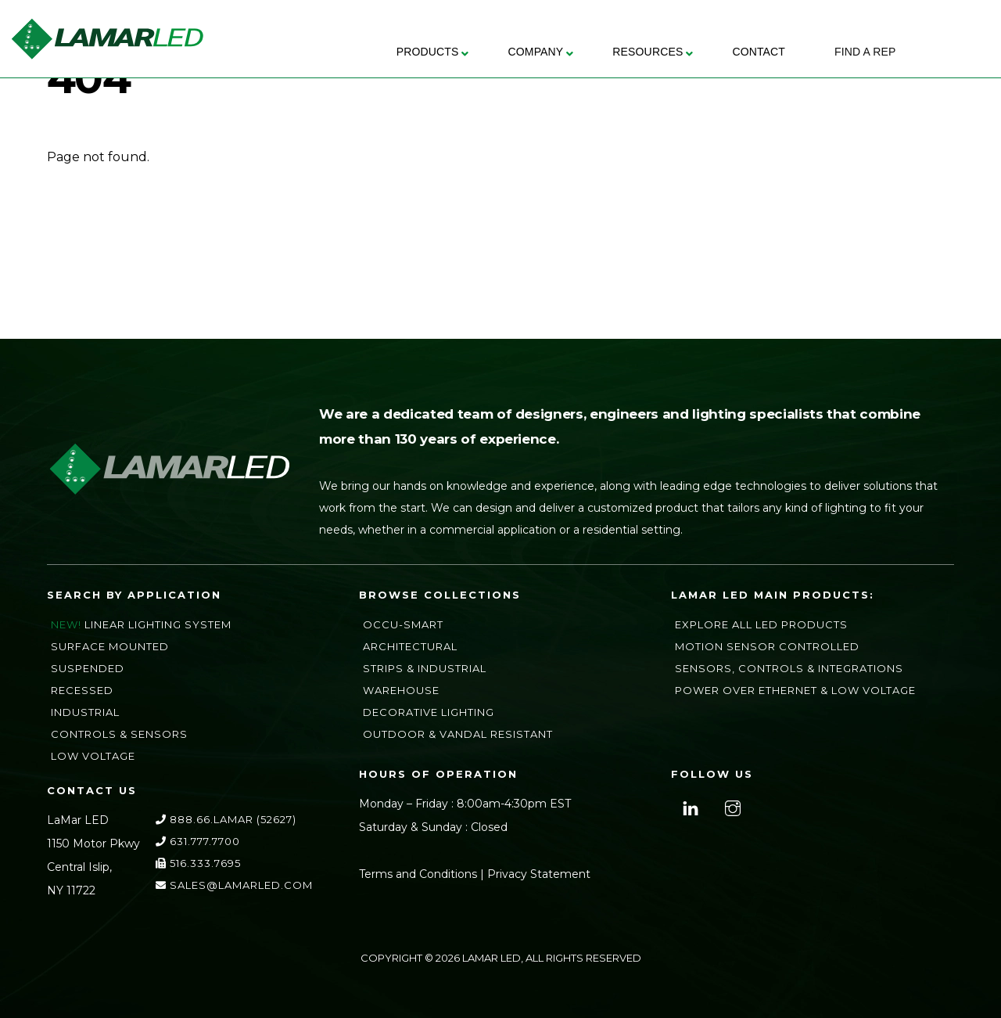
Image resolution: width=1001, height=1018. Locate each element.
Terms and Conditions (418, 874)
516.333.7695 (198, 863)
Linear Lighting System (157, 624)
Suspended (87, 668)
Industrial (85, 712)
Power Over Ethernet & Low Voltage (795, 690)
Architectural (410, 646)
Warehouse (401, 690)
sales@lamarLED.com (234, 885)
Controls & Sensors (119, 734)
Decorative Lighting (428, 712)
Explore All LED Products (761, 624)
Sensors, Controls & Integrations (789, 668)
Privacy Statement (538, 874)
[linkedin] (688, 806)
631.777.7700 (198, 841)
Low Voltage (93, 756)
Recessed (82, 690)
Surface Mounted (110, 646)
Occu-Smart (403, 624)
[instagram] (730, 806)
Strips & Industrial (424, 668)
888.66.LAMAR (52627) (226, 819)
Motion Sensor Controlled (767, 646)
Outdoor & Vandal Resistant (458, 734)
